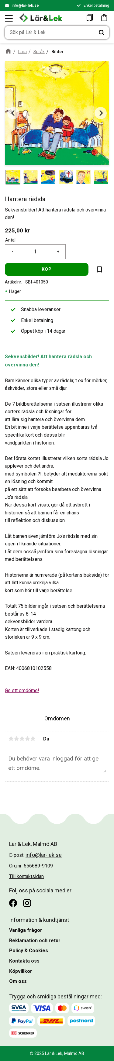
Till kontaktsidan (26, 876)
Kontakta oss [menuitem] (24, 961)
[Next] (100, 113)
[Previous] (13, 113)
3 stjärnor (22, 738)
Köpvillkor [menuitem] (20, 971)
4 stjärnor (27, 738)
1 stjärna (11, 738)
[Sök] (101, 32)
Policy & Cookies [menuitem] (28, 950)
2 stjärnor (16, 738)
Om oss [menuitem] (18, 981)
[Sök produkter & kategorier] (49, 32)
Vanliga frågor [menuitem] (25, 930)
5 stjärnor (33, 738)
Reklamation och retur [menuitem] (34, 940)
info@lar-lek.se (25, 5)
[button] (9, 18)
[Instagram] (27, 903)
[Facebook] (13, 903)
